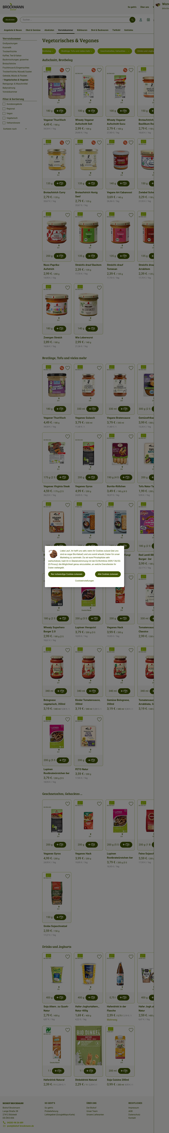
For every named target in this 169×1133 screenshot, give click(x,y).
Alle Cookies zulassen (108, 574)
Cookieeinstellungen (84, 580)
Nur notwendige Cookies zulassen (66, 574)
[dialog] (84, 566)
